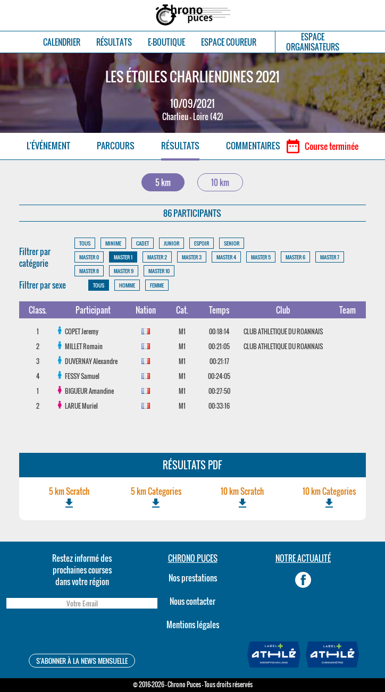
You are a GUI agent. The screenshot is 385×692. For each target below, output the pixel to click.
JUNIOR (171, 243)
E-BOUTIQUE (166, 42)
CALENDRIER (61, 42)
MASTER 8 (89, 271)
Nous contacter (192, 601)
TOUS (84, 243)
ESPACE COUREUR (228, 42)
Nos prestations (193, 578)
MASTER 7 (329, 257)
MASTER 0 (89, 257)
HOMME (127, 285)
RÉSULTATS (114, 42)
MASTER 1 (123, 257)
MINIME (113, 243)
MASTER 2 (157, 257)
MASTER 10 (159, 271)
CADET (142, 243)
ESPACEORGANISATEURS (312, 42)
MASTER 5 (261, 257)
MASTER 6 (295, 257)
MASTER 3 (192, 257)
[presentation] (82, 632)
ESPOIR (201, 243)
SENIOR (231, 243)
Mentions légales (192, 624)
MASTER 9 (123, 271)
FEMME (157, 285)
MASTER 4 (226, 257)
